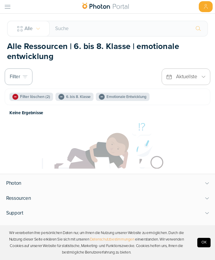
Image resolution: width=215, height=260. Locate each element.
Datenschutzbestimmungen (112, 239)
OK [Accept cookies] (204, 242)
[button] (107, 183)
